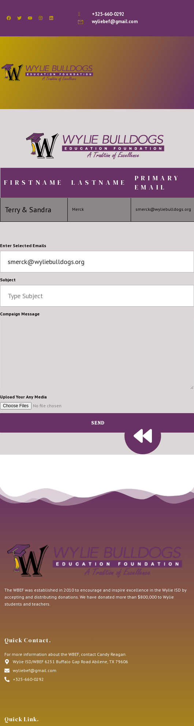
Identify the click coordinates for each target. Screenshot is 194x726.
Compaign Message (20, 314)
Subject (8, 279)
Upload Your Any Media (23, 397)
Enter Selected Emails (23, 245)
